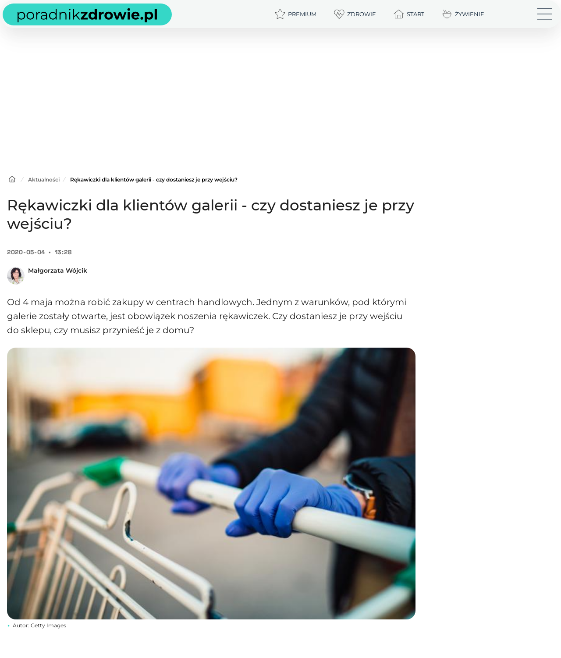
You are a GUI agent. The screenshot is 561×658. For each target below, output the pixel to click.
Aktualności (44, 179)
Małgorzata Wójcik (57, 270)
